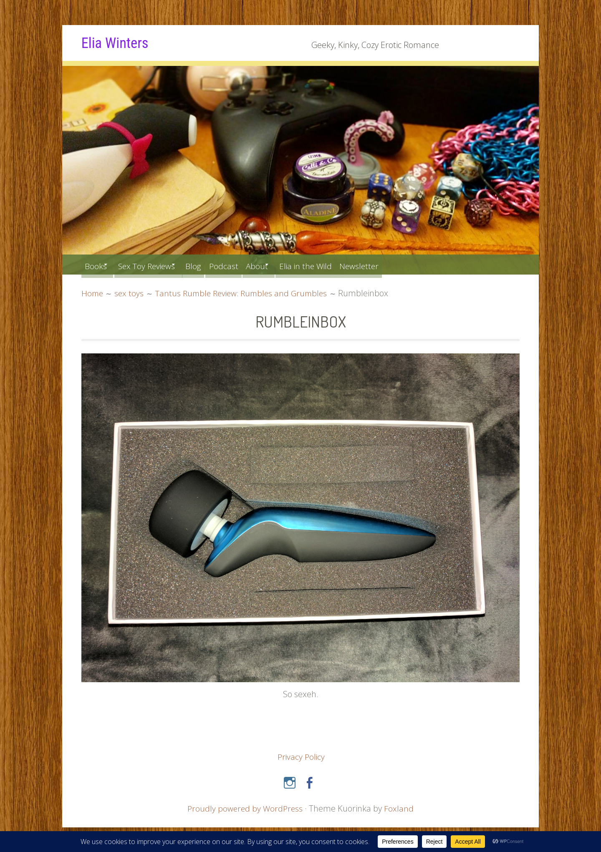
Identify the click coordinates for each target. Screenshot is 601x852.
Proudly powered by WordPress (245, 808)
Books (97, 264)
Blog (212, 264)
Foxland (400, 808)
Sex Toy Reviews (156, 264)
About (285, 264)
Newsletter (401, 264)
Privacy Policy (301, 756)
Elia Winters (118, 42)
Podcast (247, 264)
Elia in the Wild (341, 264)
